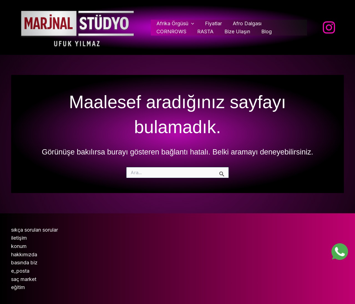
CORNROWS (285, 23)
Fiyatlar (212, 23)
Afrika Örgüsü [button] (175, 24)
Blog (224, 31)
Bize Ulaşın (196, 31)
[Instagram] (329, 27)
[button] (191, 24)
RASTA (164, 31)
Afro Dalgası (245, 23)
